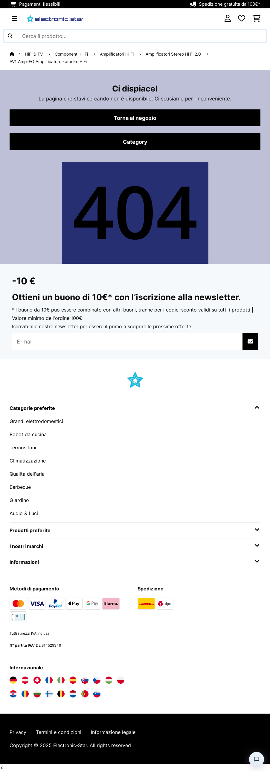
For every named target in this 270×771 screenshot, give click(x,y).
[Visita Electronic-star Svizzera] (37, 680)
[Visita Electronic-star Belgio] (61, 693)
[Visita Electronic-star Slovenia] (96, 693)
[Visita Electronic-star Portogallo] (85, 693)
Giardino (19, 500)
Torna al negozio (135, 117)
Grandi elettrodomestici (36, 421)
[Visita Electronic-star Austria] (25, 680)
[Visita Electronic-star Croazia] (13, 693)
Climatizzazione (28, 461)
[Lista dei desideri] (241, 18)
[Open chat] (256, 759)
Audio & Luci (24, 513)
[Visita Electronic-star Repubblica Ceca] (96, 680)
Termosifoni (23, 448)
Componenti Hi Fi (72, 54)
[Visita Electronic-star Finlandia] (49, 693)
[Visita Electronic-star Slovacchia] (85, 680)
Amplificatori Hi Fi (117, 54)
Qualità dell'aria (27, 474)
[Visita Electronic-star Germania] (13, 680)
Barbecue (20, 487)
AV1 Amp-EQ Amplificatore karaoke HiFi (48, 61)
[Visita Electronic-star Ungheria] (108, 680)
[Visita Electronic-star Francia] (49, 680)
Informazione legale (113, 732)
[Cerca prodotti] (135, 36)
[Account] (228, 18)
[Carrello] (256, 18)
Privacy (18, 732)
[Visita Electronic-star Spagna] (73, 680)
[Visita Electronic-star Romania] (25, 693)
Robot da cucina (28, 434)
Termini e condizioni (58, 732)
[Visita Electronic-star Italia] (61, 680)
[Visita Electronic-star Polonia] (120, 680)
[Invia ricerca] (10, 35)
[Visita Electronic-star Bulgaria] (37, 693)
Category (135, 141)
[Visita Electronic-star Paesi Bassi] (73, 693)
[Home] (17, 54)
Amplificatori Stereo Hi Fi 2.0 (174, 54)
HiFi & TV (34, 54)
